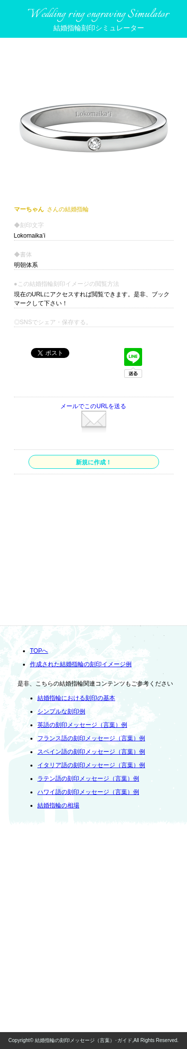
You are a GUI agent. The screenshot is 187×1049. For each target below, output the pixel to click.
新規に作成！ (94, 462)
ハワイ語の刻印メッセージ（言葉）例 (88, 791)
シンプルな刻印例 (61, 711)
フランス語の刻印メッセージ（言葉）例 (91, 738)
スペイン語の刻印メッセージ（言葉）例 (91, 751)
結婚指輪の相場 (58, 805)
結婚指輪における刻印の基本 (76, 698)
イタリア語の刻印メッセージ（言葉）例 (91, 765)
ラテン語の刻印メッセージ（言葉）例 (88, 778)
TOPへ (39, 650)
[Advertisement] (93, 551)
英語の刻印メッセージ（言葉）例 (82, 724)
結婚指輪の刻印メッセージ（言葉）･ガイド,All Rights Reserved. (107, 1040)
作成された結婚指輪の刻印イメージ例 (81, 664)
